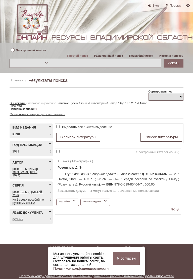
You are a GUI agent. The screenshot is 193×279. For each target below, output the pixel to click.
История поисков (171, 55)
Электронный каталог (31, 50)
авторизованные (125, 191)
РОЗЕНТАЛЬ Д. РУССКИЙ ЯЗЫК (27, 193)
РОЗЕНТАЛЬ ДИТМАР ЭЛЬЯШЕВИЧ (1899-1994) (25, 172)
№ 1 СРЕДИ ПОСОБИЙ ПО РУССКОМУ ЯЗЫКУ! (28, 201)
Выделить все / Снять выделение (87, 127)
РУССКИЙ (17, 219)
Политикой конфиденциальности (81, 268)
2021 (15, 151)
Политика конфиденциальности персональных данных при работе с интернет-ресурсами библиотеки (96, 276)
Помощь (175, 5)
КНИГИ (16, 134)
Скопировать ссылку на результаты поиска (37, 114)
